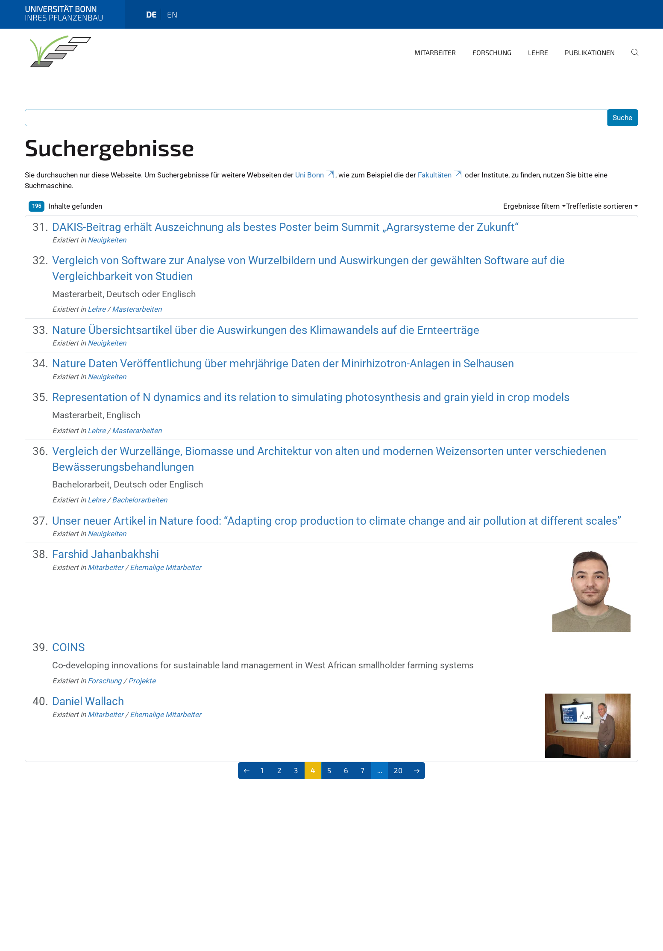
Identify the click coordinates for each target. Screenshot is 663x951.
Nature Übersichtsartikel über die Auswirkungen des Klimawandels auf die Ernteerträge (265, 330)
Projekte (141, 680)
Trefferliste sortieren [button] (599, 206)
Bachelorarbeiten (139, 500)
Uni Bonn (315, 175)
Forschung (491, 52)
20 (398, 770)
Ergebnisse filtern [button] (531, 206)
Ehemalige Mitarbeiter (165, 567)
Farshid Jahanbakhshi (105, 554)
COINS (68, 647)
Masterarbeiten (136, 309)
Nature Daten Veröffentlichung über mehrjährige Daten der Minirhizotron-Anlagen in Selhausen (283, 363)
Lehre (538, 52)
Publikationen (590, 52)
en (172, 14)
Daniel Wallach (88, 701)
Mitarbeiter (435, 52)
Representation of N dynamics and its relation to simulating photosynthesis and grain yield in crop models (310, 397)
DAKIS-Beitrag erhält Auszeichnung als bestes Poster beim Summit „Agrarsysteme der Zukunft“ (285, 227)
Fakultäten (440, 175)
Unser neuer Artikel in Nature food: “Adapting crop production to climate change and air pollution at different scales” (336, 520)
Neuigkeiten (107, 240)
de (151, 14)
